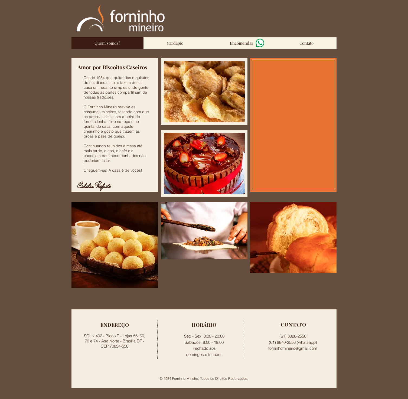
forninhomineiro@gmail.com (292, 348)
